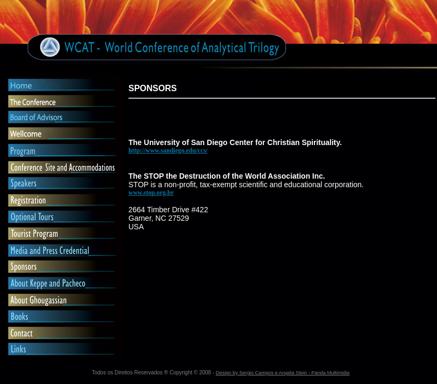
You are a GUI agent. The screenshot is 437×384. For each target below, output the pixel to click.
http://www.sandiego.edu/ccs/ (168, 150)
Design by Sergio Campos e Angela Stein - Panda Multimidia (283, 372)
